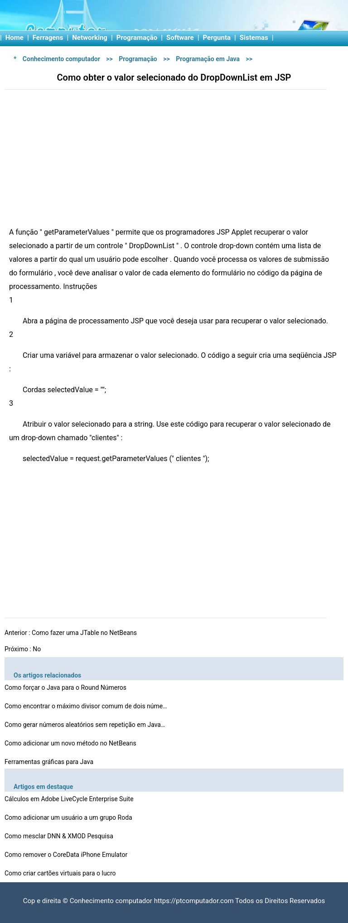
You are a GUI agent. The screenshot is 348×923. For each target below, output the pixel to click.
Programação (137, 38)
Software (180, 38)
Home (14, 38)
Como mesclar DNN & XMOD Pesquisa (60, 836)
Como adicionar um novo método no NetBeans (71, 743)
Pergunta (217, 38)
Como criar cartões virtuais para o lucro (61, 873)
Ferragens (48, 38)
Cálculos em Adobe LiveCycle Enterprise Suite (70, 799)
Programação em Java (208, 58)
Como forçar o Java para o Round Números (66, 687)
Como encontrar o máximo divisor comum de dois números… (86, 706)
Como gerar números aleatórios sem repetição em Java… (85, 724)
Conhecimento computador (61, 58)
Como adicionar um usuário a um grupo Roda (69, 817)
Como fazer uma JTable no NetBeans (85, 632)
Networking (89, 38)
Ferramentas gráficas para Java (50, 761)
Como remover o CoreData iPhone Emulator (67, 854)
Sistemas (254, 38)
